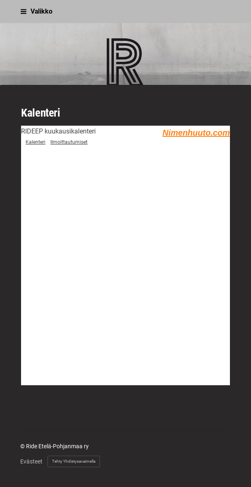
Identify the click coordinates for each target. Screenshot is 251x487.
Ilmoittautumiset (69, 142)
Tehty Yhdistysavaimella (73, 461)
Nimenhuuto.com (196, 132)
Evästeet (31, 461)
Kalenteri (35, 142)
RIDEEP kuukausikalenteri (58, 131)
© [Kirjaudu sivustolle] (23, 446)
